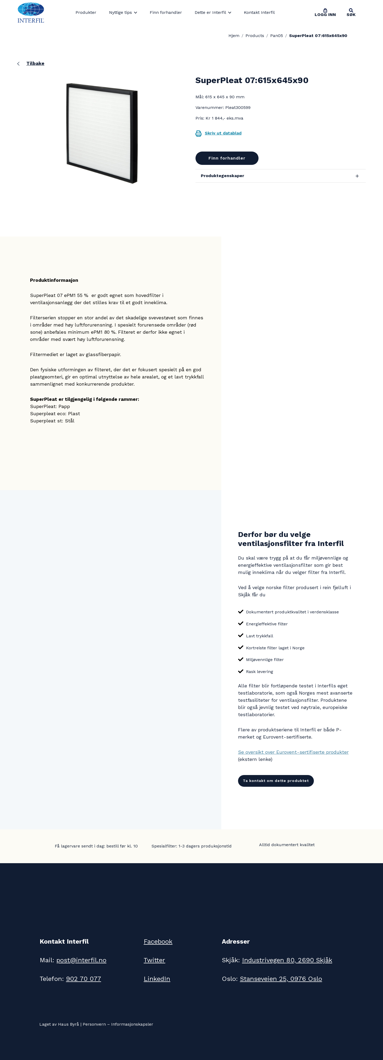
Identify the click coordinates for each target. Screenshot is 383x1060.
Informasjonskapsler (132, 1024)
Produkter (86, 12)
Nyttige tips (120, 12)
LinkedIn (157, 978)
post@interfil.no (81, 960)
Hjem (233, 35)
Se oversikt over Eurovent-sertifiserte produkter (293, 752)
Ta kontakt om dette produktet (276, 780)
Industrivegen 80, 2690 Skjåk (287, 960)
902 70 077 (83, 978)
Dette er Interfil (210, 12)
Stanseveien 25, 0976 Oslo (281, 978)
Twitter (154, 960)
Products (254, 35)
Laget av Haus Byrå (59, 1024)
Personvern (94, 1024)
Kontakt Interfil (259, 12)
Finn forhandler (166, 12)
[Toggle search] (351, 12)
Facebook (158, 941)
